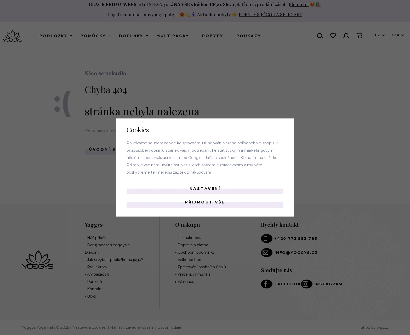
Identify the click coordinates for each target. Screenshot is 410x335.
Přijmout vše (205, 202)
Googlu (195, 157)
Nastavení (205, 188)
